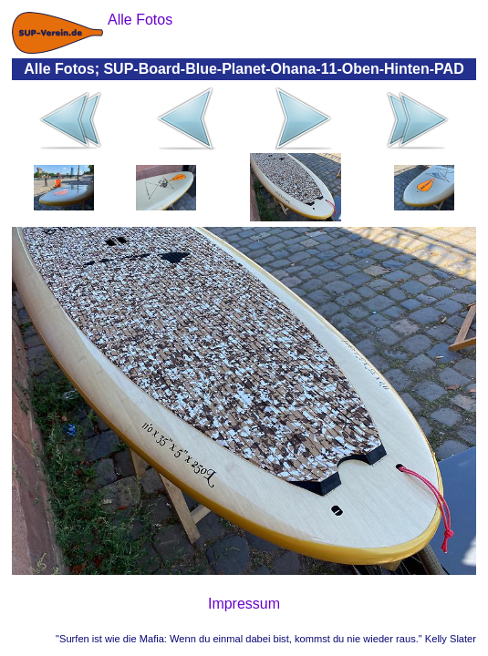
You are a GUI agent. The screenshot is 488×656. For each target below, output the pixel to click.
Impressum (244, 603)
